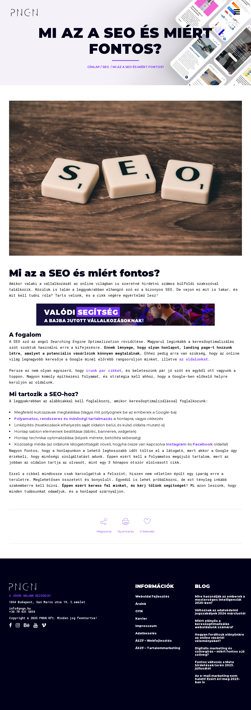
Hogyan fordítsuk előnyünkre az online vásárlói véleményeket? (219, 637)
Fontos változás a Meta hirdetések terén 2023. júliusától (214, 665)
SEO (105, 67)
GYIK (139, 611)
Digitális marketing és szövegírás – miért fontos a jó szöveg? (220, 651)
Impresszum (146, 625)
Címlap (93, 67)
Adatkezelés (146, 633)
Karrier (141, 618)
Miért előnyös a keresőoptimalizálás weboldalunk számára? (214, 624)
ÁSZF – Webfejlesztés (153, 640)
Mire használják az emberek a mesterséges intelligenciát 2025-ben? (220, 599)
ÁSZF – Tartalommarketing (157, 648)
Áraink (140, 603)
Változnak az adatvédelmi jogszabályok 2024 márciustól (220, 612)
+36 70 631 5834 (22, 611)
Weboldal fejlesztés (152, 596)
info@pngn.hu (20, 608)
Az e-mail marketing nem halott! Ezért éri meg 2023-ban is (217, 679)
